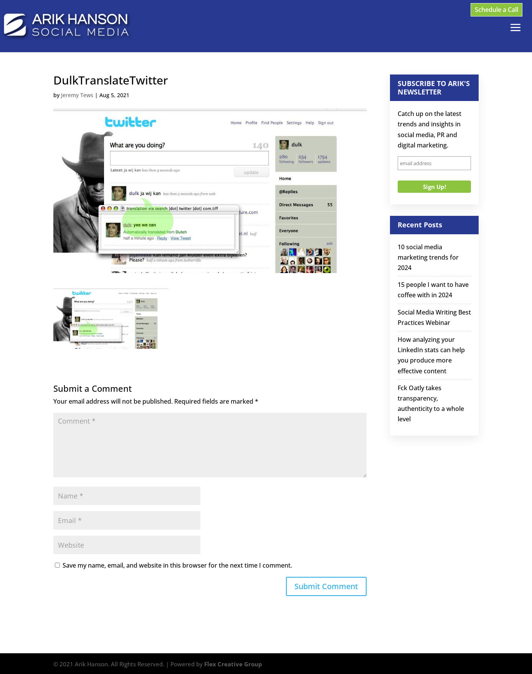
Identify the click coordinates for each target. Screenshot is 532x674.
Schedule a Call (496, 9)
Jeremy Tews (77, 95)
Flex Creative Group (233, 664)
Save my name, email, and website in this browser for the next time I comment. (177, 565)
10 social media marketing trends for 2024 (428, 257)
